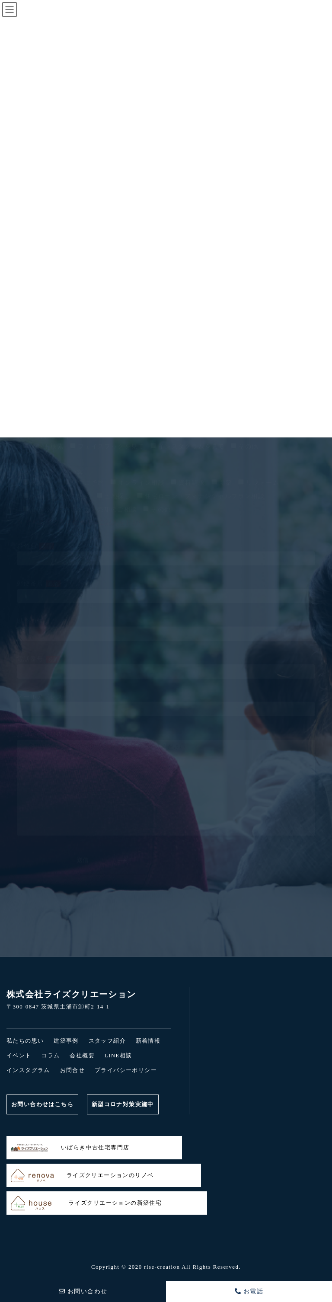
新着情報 (148, 1040)
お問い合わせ (83, 1291)
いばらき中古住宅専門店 (70, 1148)
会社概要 (82, 1055)
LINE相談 (118, 1055)
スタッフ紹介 (107, 1040)
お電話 (249, 1291)
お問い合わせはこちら (42, 1104)
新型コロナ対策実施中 (123, 1104)
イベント (19, 1055)
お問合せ (72, 1070)
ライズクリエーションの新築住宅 (86, 1203)
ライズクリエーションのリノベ (82, 1175)
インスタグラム (28, 1070)
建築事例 (66, 1040)
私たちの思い (25, 1040)
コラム (50, 1055)
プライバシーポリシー (126, 1070)
